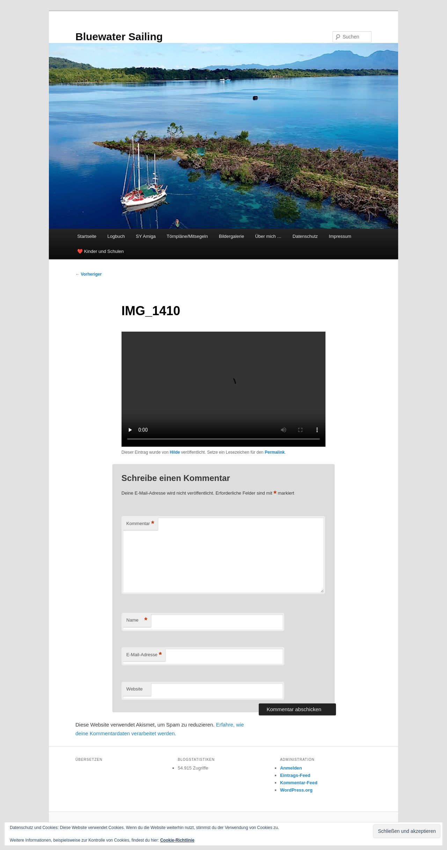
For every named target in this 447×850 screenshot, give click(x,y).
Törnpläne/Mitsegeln (187, 236)
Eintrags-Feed (295, 775)
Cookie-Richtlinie (177, 840)
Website (134, 689)
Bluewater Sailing (119, 36)
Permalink (275, 452)
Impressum (340, 236)
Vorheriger (88, 274)
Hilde (175, 452)
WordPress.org (296, 790)
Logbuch (116, 236)
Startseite (86, 236)
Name (136, 620)
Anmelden (291, 768)
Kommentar (140, 524)
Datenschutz (305, 236)
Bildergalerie (231, 236)
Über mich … (268, 236)
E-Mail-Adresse (144, 655)
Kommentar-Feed (298, 782)
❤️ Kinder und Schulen (100, 251)
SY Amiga (146, 236)
